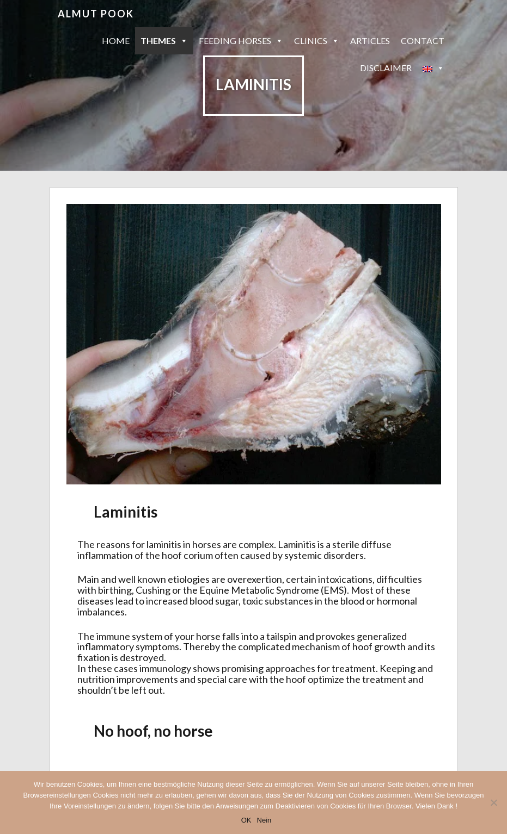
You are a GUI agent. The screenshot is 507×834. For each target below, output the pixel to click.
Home (116, 40)
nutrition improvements (127, 679)
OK (246, 820)
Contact (422, 40)
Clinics (316, 40)
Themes (164, 40)
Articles (370, 40)
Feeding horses (241, 40)
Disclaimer (386, 68)
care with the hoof (267, 679)
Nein (264, 820)
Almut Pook (96, 14)
